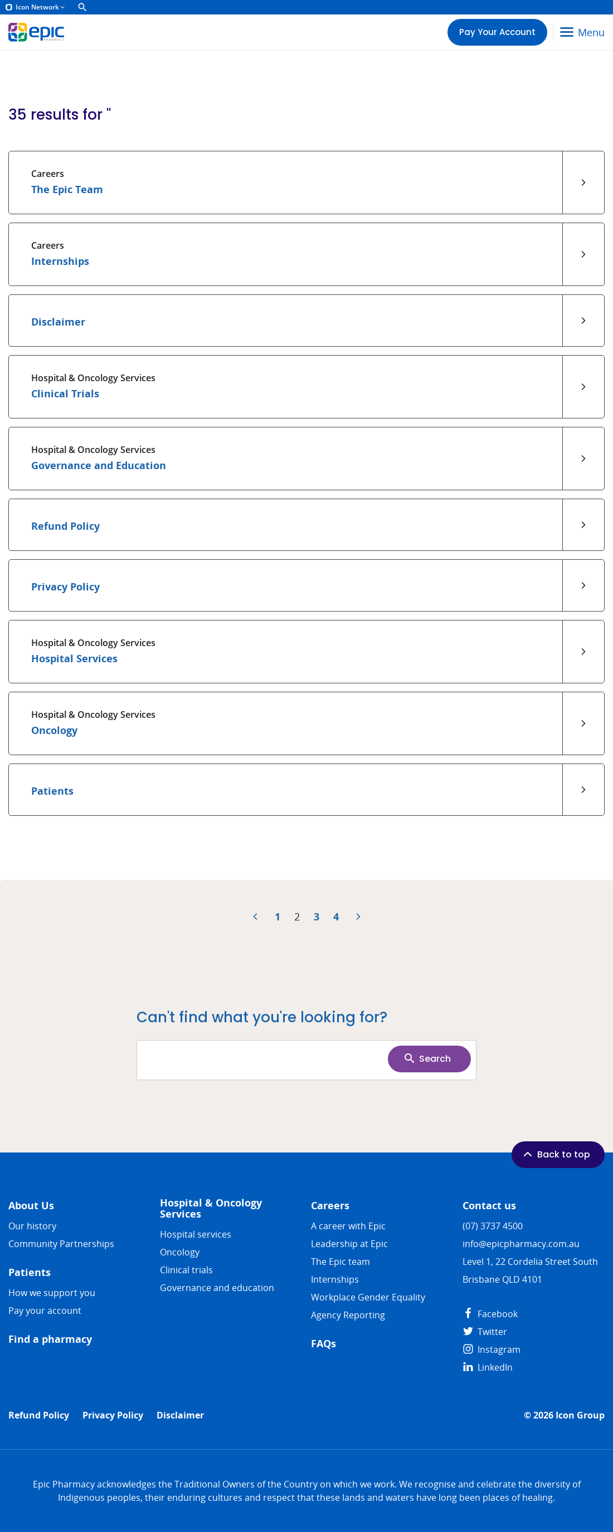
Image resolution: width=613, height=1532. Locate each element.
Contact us (489, 1205)
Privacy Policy (112, 1415)
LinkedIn (488, 1367)
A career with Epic (348, 1226)
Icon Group (580, 1415)
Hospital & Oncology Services (211, 1208)
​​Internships (335, 1279)
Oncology (180, 1252)
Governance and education (217, 1288)
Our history (32, 1226)
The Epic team (340, 1261)
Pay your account (44, 1310)
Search (427, 1058)
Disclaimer (180, 1415)
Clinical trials (186, 1270)
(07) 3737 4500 (493, 1226)
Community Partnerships (61, 1244)
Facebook (490, 1314)
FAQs (323, 1343)
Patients (29, 1272)
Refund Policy (38, 1415)
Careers (330, 1205)
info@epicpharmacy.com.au (521, 1244)
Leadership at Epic (349, 1244)
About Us (31, 1205)
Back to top (555, 1154)
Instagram (491, 1349)
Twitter (485, 1332)
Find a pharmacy (50, 1339)
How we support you (51, 1293)
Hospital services (195, 1234)
